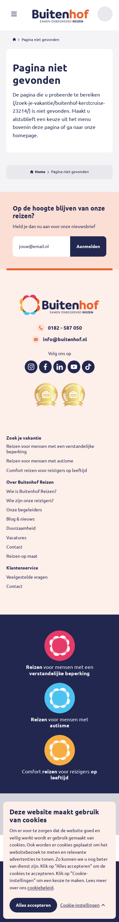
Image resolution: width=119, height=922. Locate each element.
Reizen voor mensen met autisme (39, 460)
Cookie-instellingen (80, 905)
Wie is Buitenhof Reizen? (31, 491)
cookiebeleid (40, 887)
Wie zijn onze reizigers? (30, 500)
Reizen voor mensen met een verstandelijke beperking (50, 449)
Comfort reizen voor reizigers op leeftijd (46, 470)
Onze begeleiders (24, 509)
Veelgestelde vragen (27, 577)
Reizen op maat (21, 556)
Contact (14, 546)
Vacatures (16, 537)
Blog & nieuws (20, 519)
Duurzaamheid (21, 528)
